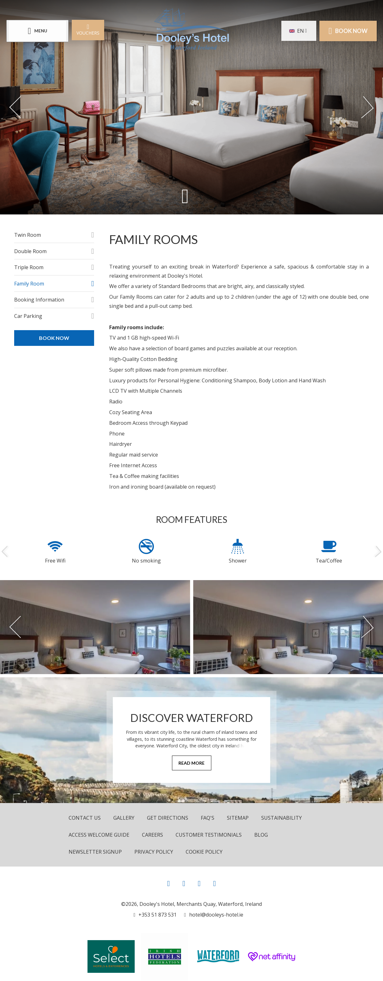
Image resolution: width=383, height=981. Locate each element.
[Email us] (213, 914)
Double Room (30, 251)
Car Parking (28, 316)
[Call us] (155, 914)
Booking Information (39, 299)
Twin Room (27, 234)
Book (348, 31)
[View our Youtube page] (199, 883)
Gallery (123, 817)
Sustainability (281, 817)
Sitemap (238, 817)
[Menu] (37, 31)
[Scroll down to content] (185, 196)
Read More (191, 763)
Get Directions (167, 817)
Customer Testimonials (209, 834)
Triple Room (28, 267)
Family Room (29, 283)
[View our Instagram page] (184, 883)
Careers (152, 834)
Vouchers (87, 29)
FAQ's (207, 817)
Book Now (54, 338)
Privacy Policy (153, 851)
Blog (261, 834)
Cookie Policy (204, 851)
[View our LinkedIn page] (214, 883)
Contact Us (85, 817)
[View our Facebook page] (168, 883)
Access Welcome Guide (99, 834)
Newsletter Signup (95, 851)
